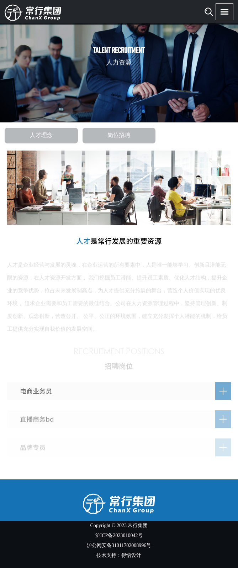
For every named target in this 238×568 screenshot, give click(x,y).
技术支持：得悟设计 (118, 555)
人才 (83, 240)
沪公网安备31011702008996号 (119, 545)
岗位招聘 (118, 135)
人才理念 (41, 135)
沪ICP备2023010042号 (119, 535)
